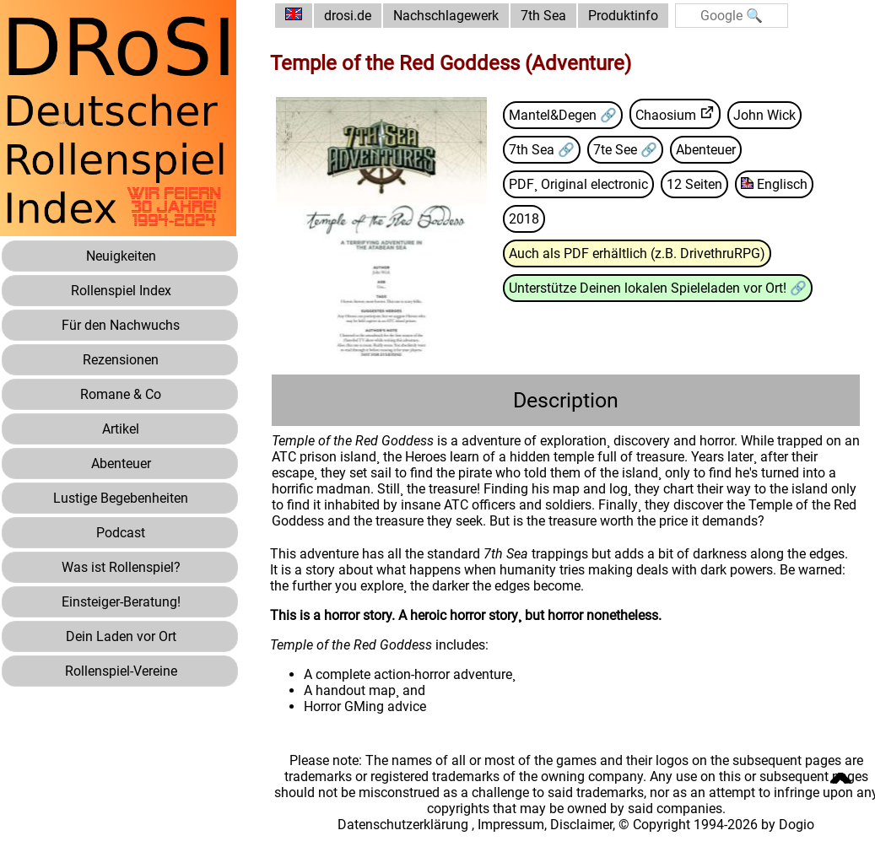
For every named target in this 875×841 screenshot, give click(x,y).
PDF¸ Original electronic (578, 184)
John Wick (764, 115)
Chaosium (665, 115)
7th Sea (543, 16)
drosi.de (347, 16)
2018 (524, 219)
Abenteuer (706, 150)
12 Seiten (694, 184)
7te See (616, 150)
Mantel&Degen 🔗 (563, 115)
